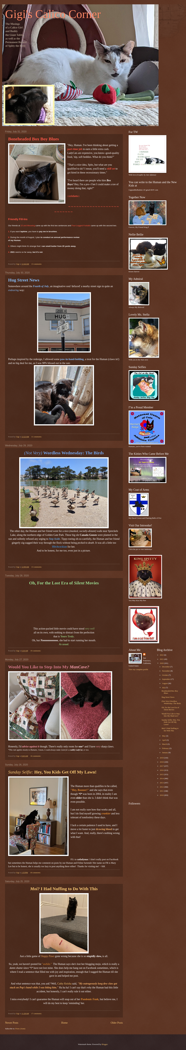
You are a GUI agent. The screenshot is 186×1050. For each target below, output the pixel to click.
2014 (162, 779)
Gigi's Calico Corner (53, 14)
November (166, 671)
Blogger (105, 1044)
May (164, 736)
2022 (162, 655)
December (166, 667)
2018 (162, 762)
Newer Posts (11, 1022)
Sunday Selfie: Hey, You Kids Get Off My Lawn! (171, 722)
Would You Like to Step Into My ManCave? (171, 715)
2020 (162, 663)
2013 (162, 783)
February (165, 748)
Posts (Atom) (20, 1029)
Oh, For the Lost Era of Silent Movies (170, 708)
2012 (162, 787)
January (165, 753)
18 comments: (35, 873)
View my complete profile (138, 669)
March (164, 744)
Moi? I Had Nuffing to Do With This (170, 729)
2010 (162, 795)
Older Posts (117, 1022)
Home (64, 1022)
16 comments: (35, 756)
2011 (162, 791)
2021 (162, 659)
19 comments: (35, 651)
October (165, 675)
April (164, 740)
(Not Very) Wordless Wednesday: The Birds (171, 702)
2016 (162, 770)
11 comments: (36, 437)
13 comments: (36, 264)
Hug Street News (168, 697)
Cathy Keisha (64, 983)
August (165, 683)
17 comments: (36, 1014)
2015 (162, 774)
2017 (162, 766)
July (164, 688)
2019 (162, 758)
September (166, 679)
